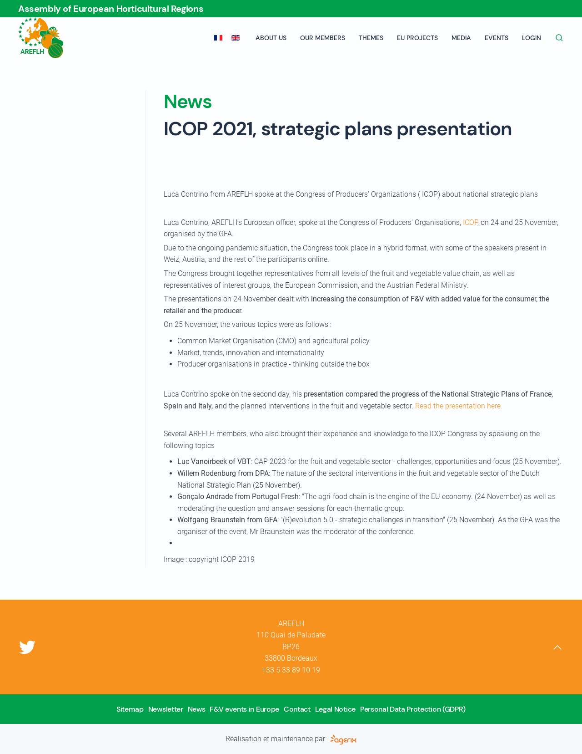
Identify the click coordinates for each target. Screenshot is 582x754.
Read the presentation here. (458, 406)
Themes (371, 38)
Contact (297, 709)
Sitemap (130, 709)
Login (531, 38)
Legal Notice (335, 709)
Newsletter (165, 709)
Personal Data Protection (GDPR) (413, 709)
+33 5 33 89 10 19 (291, 670)
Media (461, 38)
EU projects (417, 38)
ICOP (470, 222)
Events (496, 38)
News (197, 709)
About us (271, 38)
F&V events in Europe (244, 709)
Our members (322, 38)
